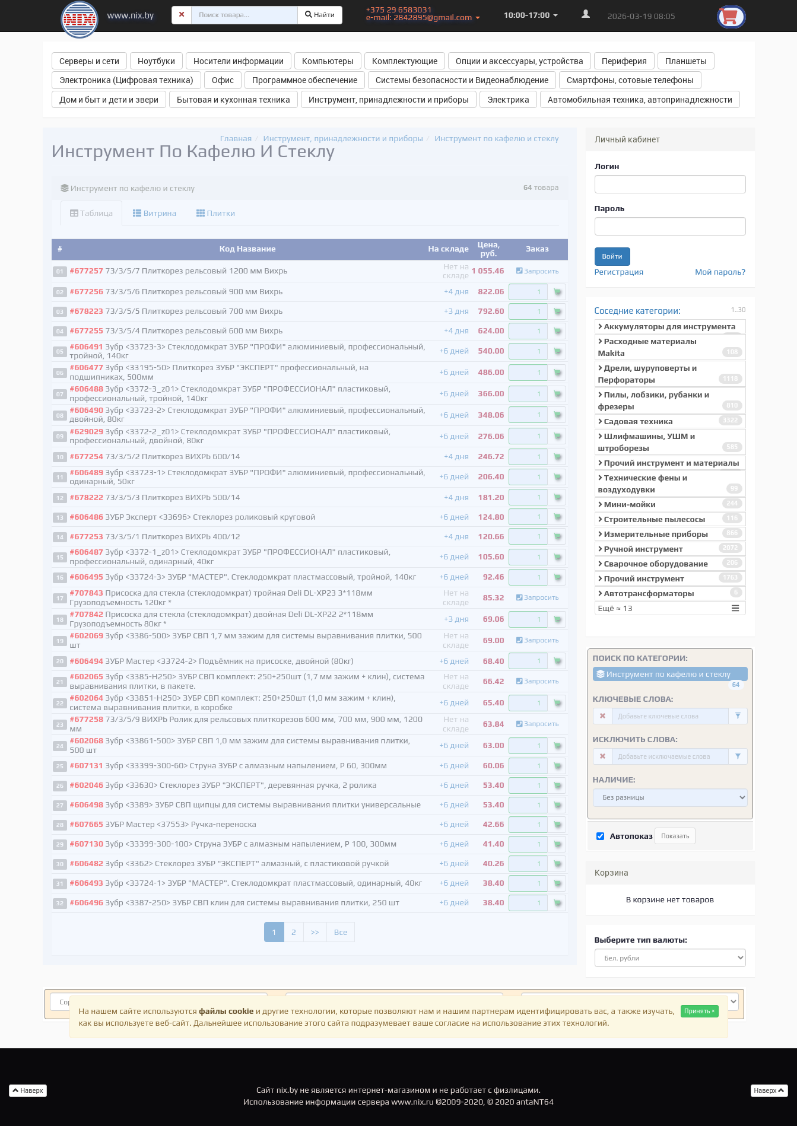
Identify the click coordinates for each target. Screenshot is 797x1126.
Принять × (699, 1010)
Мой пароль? (720, 271)
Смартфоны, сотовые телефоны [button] (630, 79)
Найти (320, 15)
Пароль (610, 208)
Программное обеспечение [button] (304, 79)
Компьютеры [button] (328, 60)
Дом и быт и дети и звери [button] (108, 99)
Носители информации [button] (238, 60)
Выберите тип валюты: (641, 939)
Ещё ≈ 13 (670, 608)
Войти (612, 256)
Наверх (769, 1090)
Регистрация (619, 271)
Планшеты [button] (686, 60)
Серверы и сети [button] (89, 60)
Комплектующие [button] (404, 60)
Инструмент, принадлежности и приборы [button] (389, 99)
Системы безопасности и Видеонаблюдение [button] (462, 79)
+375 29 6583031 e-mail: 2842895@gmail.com (423, 13)
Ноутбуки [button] (156, 60)
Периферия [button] (624, 60)
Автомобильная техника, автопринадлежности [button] (640, 99)
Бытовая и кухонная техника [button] (233, 99)
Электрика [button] (508, 99)
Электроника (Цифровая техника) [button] (126, 79)
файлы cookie (226, 1011)
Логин (607, 166)
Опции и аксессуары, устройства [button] (519, 60)
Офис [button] (223, 79)
